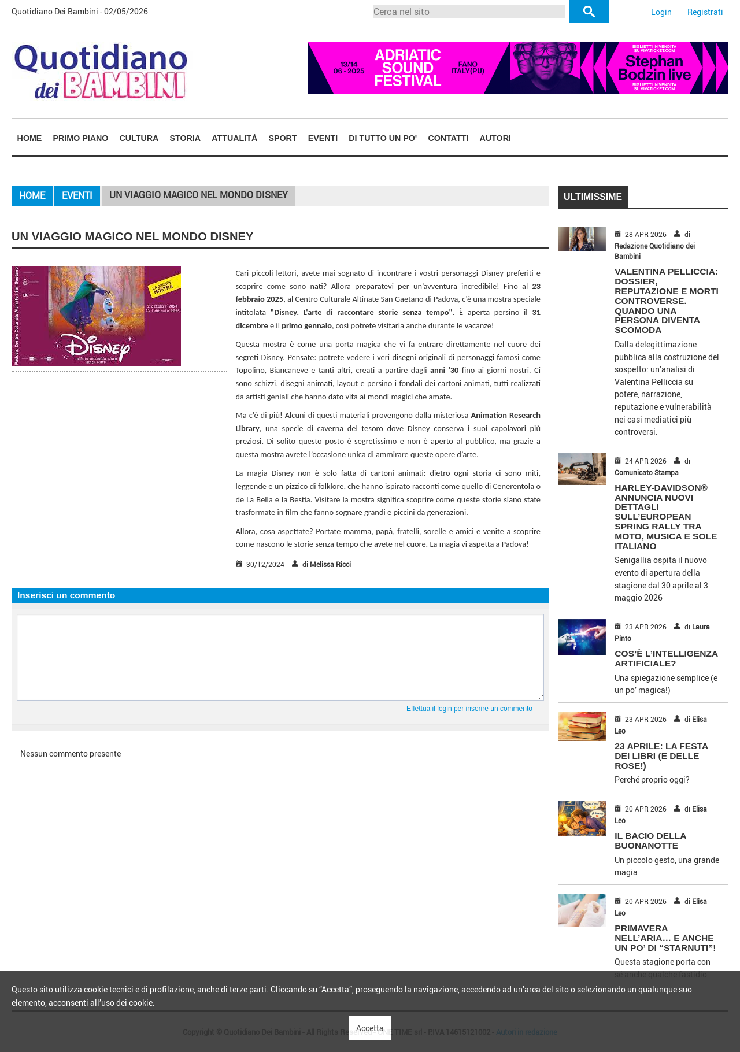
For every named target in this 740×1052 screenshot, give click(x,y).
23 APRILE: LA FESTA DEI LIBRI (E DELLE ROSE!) (661, 756)
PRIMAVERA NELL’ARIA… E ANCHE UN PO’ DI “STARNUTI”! (665, 938)
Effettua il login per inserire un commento (469, 709)
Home (29, 138)
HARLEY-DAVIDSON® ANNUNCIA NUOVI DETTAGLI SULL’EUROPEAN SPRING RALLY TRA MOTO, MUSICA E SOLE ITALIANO (666, 517)
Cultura (139, 138)
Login (661, 11)
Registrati (705, 11)
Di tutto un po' (383, 138)
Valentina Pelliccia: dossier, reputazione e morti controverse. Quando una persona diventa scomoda (666, 300)
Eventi (323, 138)
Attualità (234, 138)
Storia (185, 138)
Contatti (448, 138)
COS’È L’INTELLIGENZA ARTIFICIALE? (666, 658)
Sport (282, 138)
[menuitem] (29, 138)
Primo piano (81, 138)
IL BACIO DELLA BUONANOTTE (650, 840)
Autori (495, 138)
